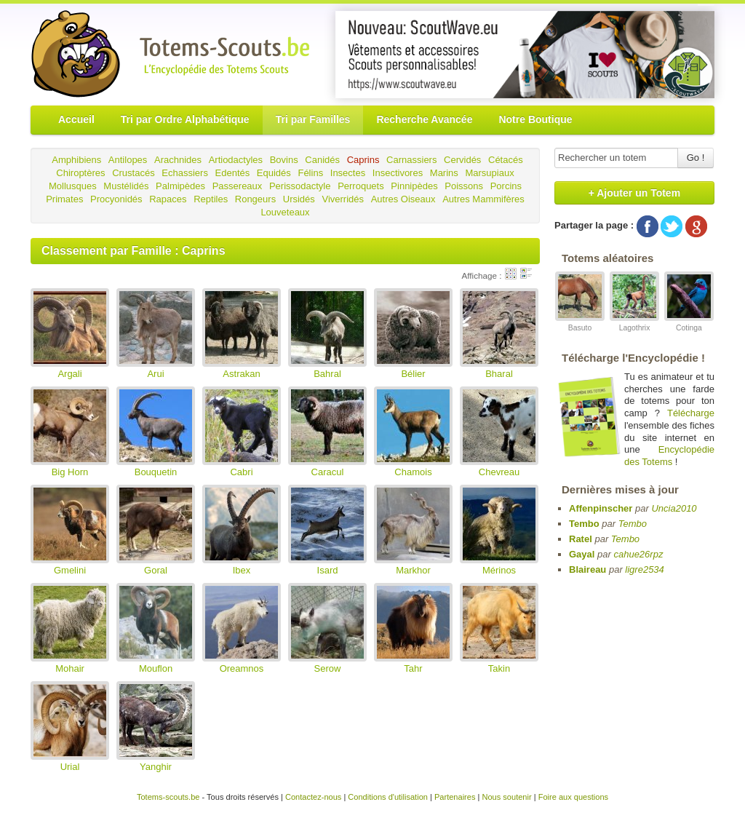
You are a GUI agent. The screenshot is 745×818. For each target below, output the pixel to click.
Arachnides (178, 159)
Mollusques (73, 185)
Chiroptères (80, 172)
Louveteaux (284, 212)
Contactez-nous (313, 797)
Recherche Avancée (424, 119)
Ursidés (299, 199)
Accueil (76, 119)
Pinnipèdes (414, 185)
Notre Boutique (535, 119)
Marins (444, 172)
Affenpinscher (600, 508)
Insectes (347, 172)
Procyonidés (116, 199)
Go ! (696, 157)
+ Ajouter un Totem (634, 193)
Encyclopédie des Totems (669, 455)
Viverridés (343, 199)
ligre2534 (644, 569)
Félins (310, 172)
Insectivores (397, 172)
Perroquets (361, 185)
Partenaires (455, 797)
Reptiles (211, 199)
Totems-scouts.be (168, 797)
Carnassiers (411, 159)
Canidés (322, 159)
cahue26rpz (638, 554)
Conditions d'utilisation (388, 797)
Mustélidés (125, 185)
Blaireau (587, 569)
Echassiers (185, 172)
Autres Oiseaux (403, 199)
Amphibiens (76, 159)
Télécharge (690, 413)
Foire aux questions (573, 797)
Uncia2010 (673, 508)
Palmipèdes (180, 185)
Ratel (580, 538)
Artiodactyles (236, 159)
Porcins (506, 185)
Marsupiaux (489, 172)
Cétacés (505, 159)
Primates (64, 199)
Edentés (232, 172)
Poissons (464, 185)
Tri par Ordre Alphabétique (185, 119)
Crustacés (133, 172)
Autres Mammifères (483, 199)
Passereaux (237, 185)
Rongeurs (255, 199)
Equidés (274, 172)
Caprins (363, 159)
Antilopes (127, 159)
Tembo (584, 523)
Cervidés (462, 159)
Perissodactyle (300, 185)
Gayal (581, 554)
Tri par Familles (313, 119)
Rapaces (167, 199)
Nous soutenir (506, 797)
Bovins (284, 159)
